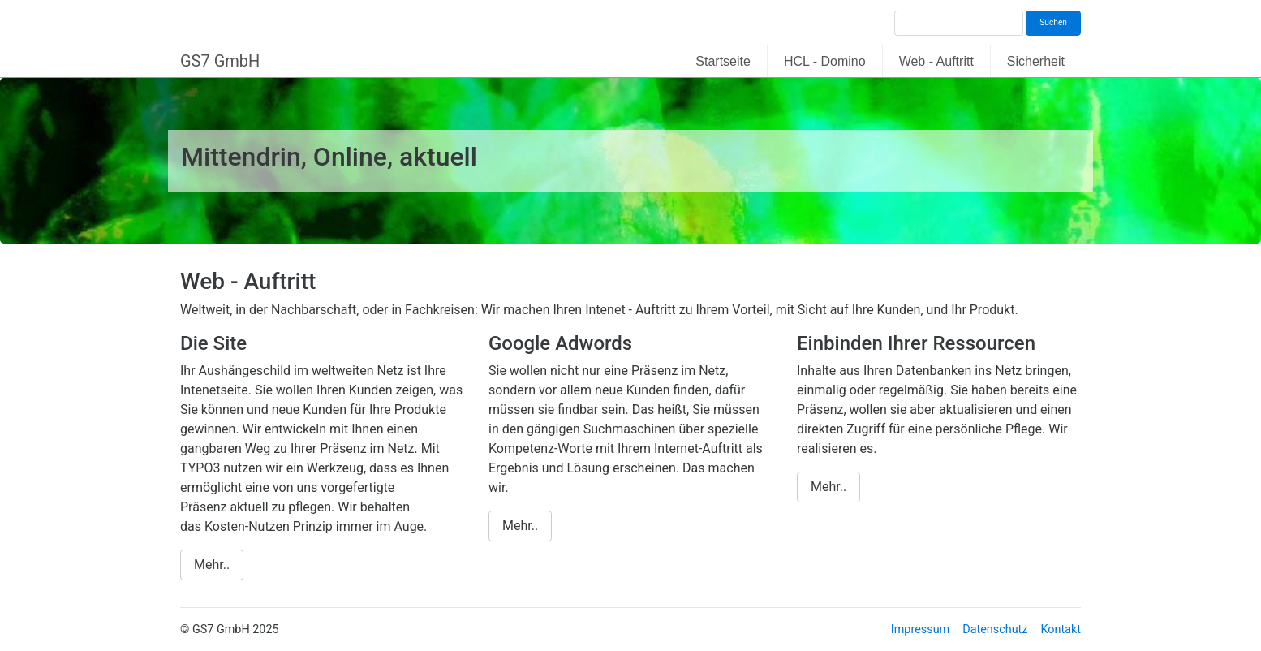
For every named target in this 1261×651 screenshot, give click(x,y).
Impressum (920, 629)
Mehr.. (212, 564)
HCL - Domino (825, 61)
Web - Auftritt (936, 61)
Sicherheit (1036, 61)
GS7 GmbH (220, 61)
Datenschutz (994, 629)
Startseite (723, 61)
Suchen (1053, 22)
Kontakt (1060, 629)
